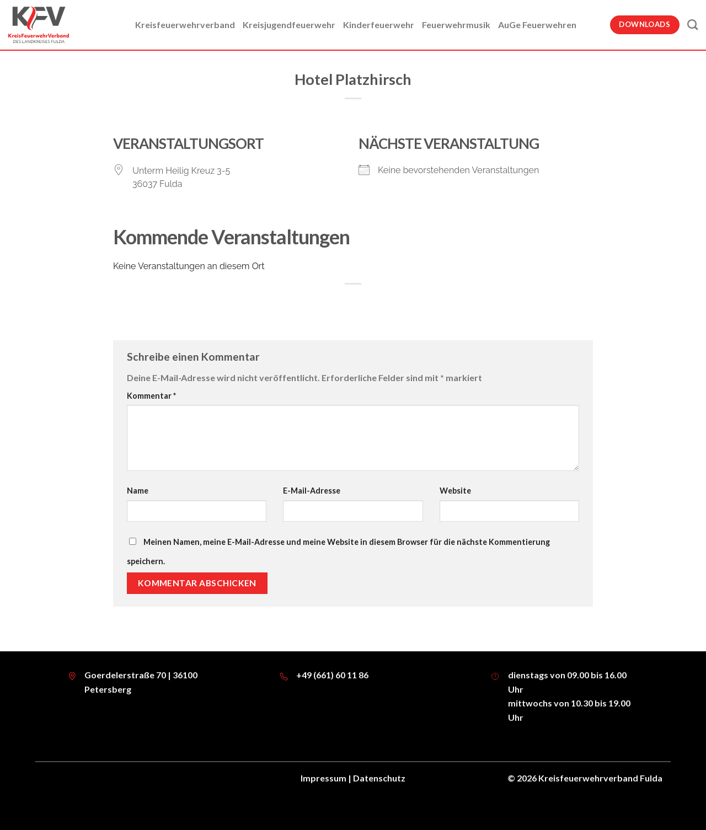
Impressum (323, 778)
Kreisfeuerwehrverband (185, 24)
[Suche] (692, 24)
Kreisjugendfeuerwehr (289, 24)
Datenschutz (379, 778)
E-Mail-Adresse (311, 490)
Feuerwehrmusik (456, 24)
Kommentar (151, 395)
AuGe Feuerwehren (537, 24)
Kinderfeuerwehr (378, 24)
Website (455, 490)
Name (137, 490)
